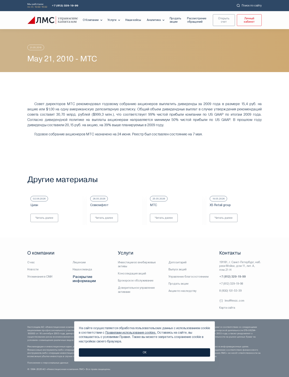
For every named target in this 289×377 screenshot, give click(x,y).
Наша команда (82, 269)
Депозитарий (177, 262)
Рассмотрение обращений (196, 20)
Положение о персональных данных (47, 362)
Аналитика (156, 20)
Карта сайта (227, 307)
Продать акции (175, 20)
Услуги (114, 20)
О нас (31, 262)
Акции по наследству (182, 290)
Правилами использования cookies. (130, 332)
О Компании (93, 20)
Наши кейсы (133, 19)
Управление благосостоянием (189, 276)
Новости (32, 269)
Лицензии (79, 262)
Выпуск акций (177, 269)
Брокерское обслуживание (135, 280)
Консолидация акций (132, 273)
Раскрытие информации (84, 279)
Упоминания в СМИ (39, 276)
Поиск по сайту (249, 5)
